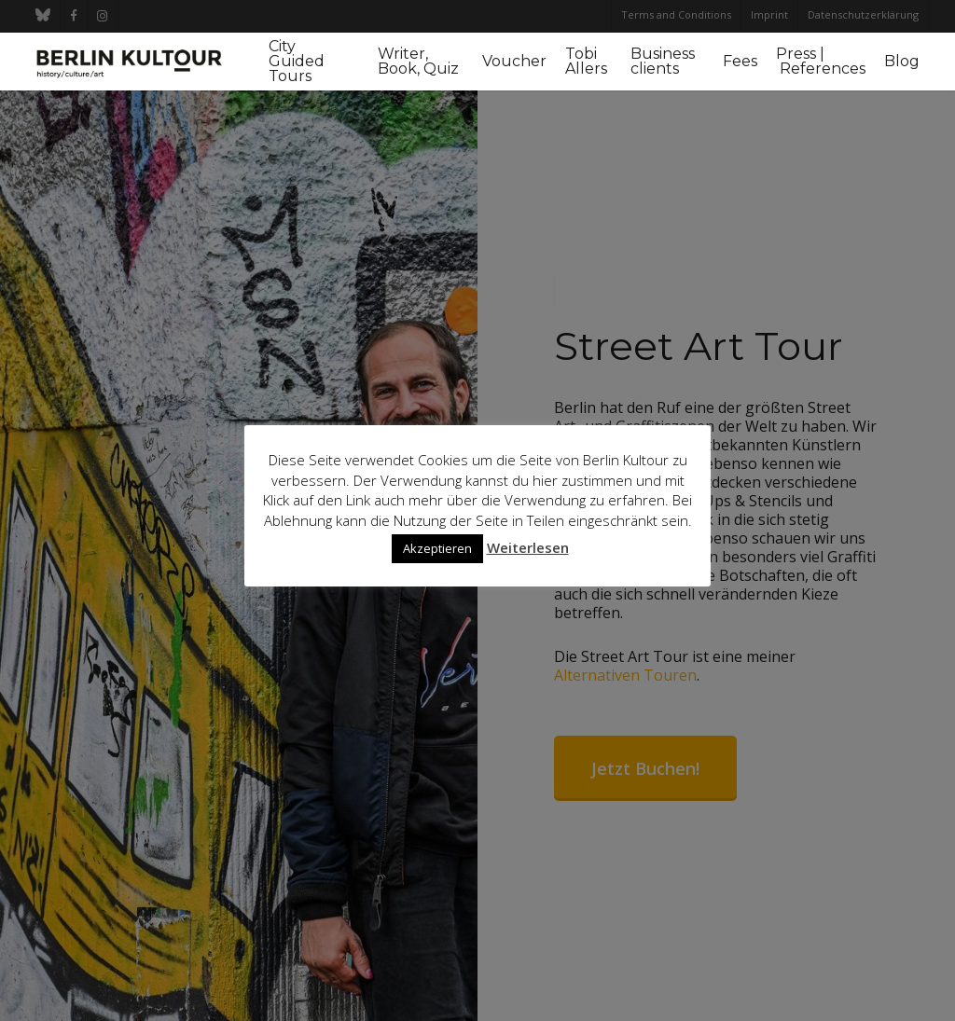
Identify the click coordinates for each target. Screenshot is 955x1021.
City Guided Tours (297, 61)
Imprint (769, 14)
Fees (740, 61)
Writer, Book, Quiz (418, 61)
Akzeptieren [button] (437, 548)
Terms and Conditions (676, 14)
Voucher (514, 61)
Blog (902, 61)
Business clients (662, 61)
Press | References (820, 61)
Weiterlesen (528, 547)
